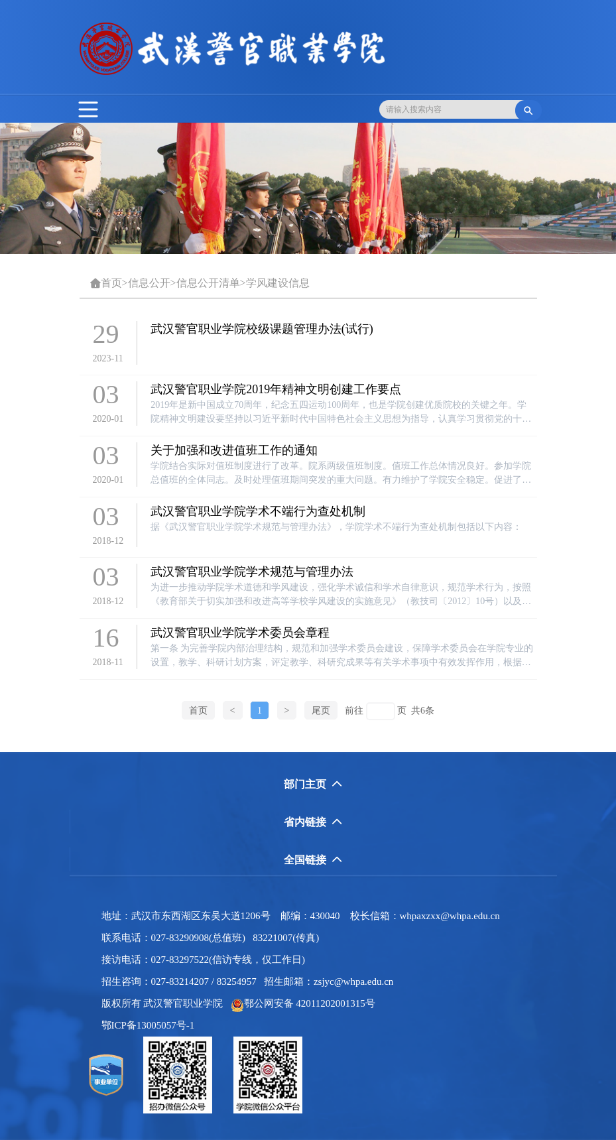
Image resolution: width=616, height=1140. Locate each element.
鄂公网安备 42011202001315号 (303, 1003)
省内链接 (313, 822)
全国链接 (313, 859)
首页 (111, 282)
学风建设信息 (278, 282)
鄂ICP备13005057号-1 (151, 1025)
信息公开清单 (208, 282)
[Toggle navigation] (88, 109)
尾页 (321, 711)
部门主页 (313, 784)
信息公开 (149, 282)
